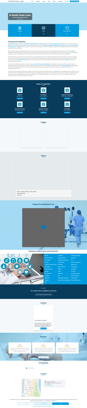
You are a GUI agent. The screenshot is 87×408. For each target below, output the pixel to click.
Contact (66, 1)
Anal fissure (60, 264)
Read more (20, 98)
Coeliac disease (74, 266)
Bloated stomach (48, 273)
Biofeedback (73, 269)
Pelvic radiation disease (76, 280)
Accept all (60, 403)
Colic (59, 275)
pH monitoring (48, 260)
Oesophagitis (47, 266)
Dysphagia (47, 275)
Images (44, 1)
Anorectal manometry (75, 273)
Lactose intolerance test (76, 262)
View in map (31, 387)
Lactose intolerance (75, 275)
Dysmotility (73, 257)
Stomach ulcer (74, 264)
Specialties (38, 1)
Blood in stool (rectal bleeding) (64, 280)
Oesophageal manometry (63, 260)
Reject (26, 403)
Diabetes (59, 269)
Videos (49, 1)
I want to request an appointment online (43, 294)
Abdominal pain (61, 262)
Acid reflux (73, 271)
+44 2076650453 (50, 385)
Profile (32, 1)
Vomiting (46, 271)
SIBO (46, 282)
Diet (72, 260)
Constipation (60, 255)
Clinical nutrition (74, 277)
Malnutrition (47, 277)
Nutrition (46, 255)
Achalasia (47, 280)
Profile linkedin (31, 368)
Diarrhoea (47, 262)
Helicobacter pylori (48, 269)
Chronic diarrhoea (61, 266)
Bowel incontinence (49, 257)
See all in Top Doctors (43, 357)
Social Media (60, 1)
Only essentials (43, 403)
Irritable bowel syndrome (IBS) (51, 264)
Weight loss (60, 273)
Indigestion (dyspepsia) (75, 255)
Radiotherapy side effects (63, 277)
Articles (54, 1)
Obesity (59, 271)
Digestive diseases (61, 257)
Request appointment (74, 1)
